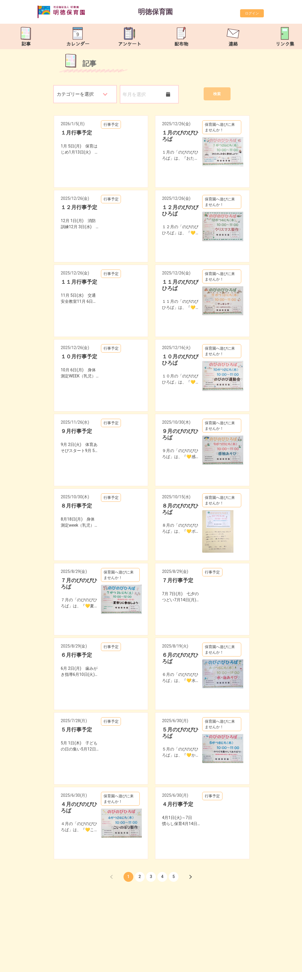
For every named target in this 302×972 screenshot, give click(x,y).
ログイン (252, 13)
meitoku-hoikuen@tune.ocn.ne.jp (99, 959)
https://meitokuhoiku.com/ (88, 966)
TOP (285, 963)
